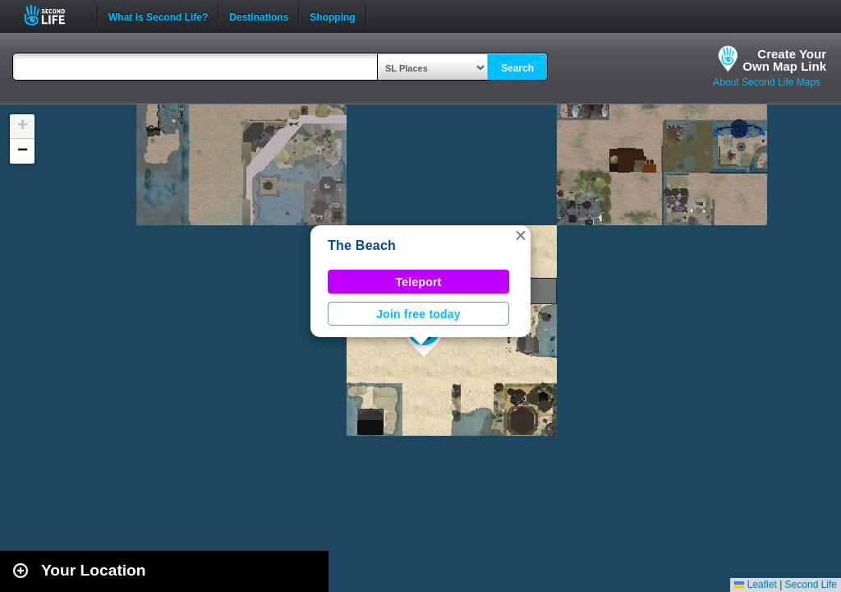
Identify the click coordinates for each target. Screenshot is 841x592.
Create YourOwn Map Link (784, 60)
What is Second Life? (158, 16)
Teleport (419, 282)
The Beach (362, 245)
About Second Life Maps (766, 82)
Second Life (54, 15)
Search (517, 68)
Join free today (418, 314)
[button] (521, 235)
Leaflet (755, 584)
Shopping (332, 16)
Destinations (258, 16)
